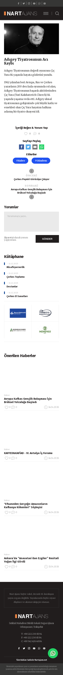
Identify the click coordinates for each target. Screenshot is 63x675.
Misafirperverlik (16, 267)
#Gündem (41, 160)
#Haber (20, 160)
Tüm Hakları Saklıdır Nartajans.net (31, 660)
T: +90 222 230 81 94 (31, 634)
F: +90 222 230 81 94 (31, 637)
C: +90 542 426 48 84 (31, 641)
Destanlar (12, 286)
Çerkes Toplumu (16, 276)
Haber (7, 395)
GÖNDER (47, 239)
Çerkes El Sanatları (17, 296)
